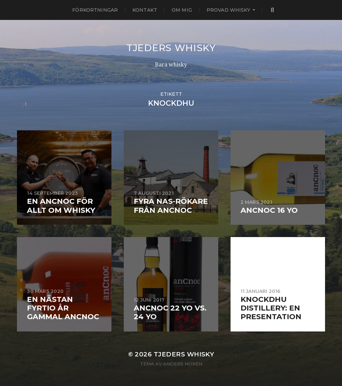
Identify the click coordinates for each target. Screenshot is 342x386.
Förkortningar (95, 10)
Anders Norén (182, 363)
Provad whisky (228, 10)
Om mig (182, 10)
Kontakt (144, 10)
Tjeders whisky (171, 48)
